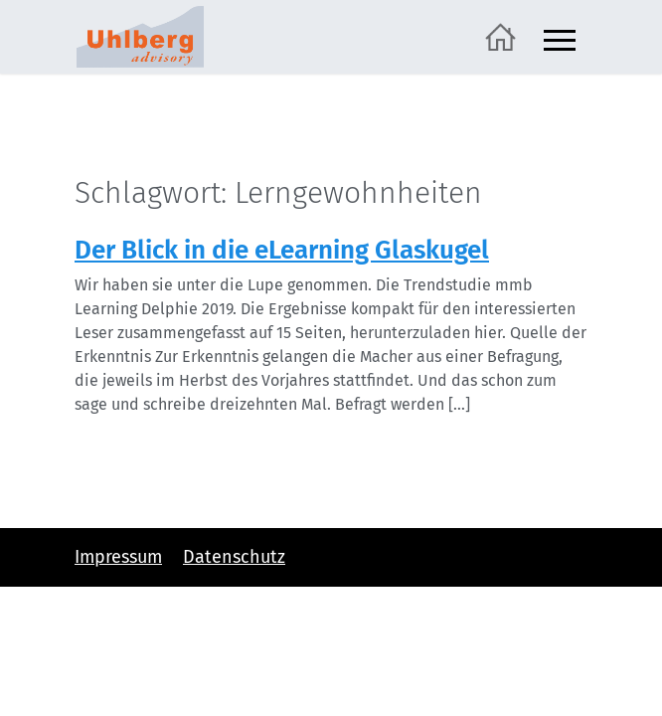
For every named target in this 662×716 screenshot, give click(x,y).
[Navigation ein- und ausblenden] (559, 37)
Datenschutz (234, 557)
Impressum (118, 557)
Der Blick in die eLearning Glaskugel (282, 250)
